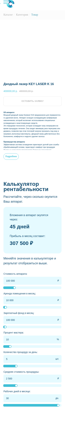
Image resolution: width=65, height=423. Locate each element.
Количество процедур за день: (20, 352)
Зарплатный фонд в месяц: (18, 313)
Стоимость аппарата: (15, 273)
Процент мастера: (13, 332)
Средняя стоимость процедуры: (21, 371)
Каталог (8, 14)
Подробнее (11, 156)
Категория (22, 14)
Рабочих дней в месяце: (17, 391)
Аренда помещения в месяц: (19, 293)
